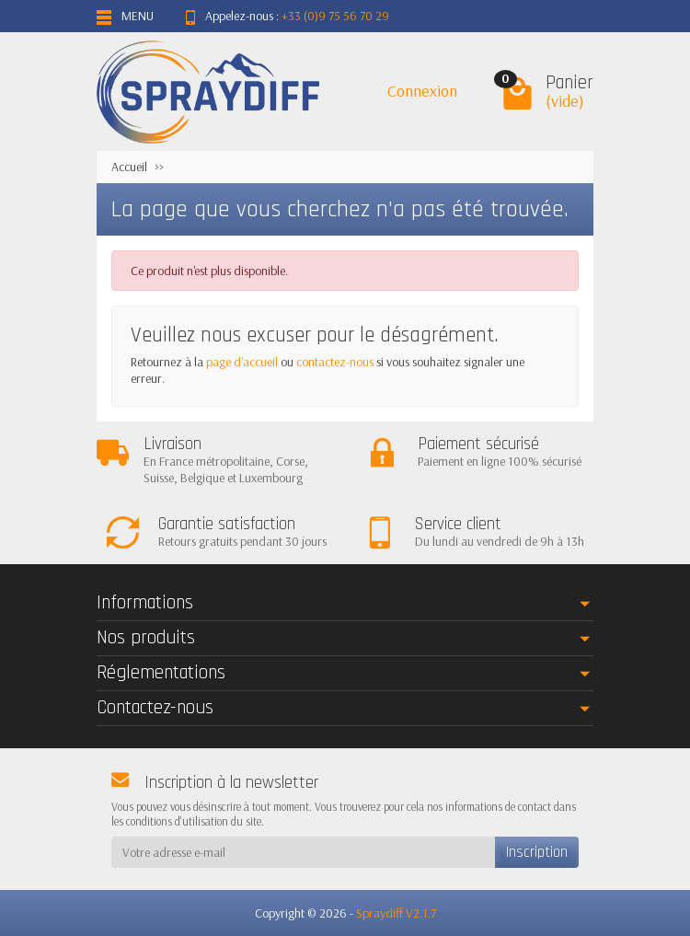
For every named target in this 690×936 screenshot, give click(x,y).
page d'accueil (242, 361)
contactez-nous (335, 361)
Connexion (422, 90)
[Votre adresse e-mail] (303, 852)
